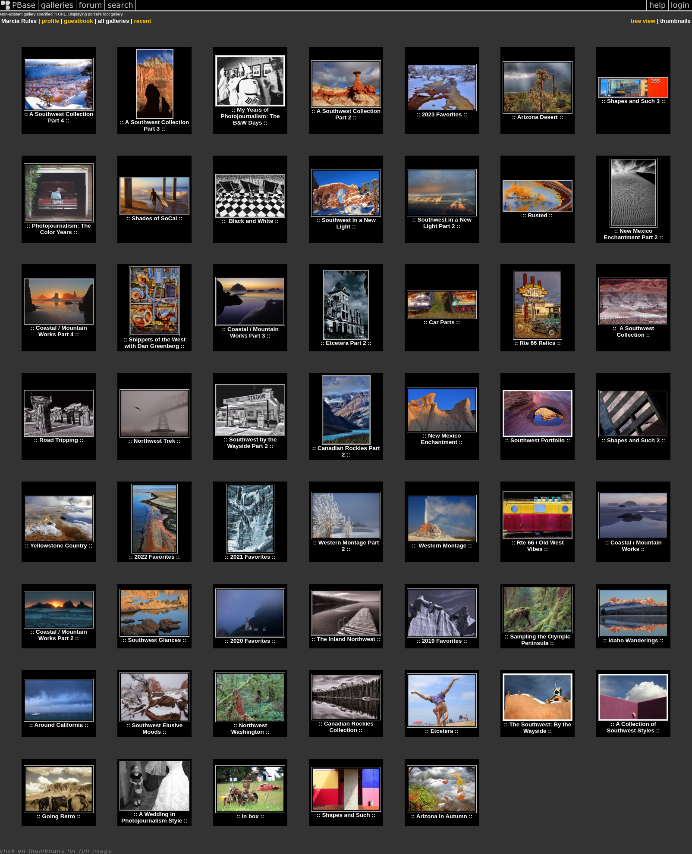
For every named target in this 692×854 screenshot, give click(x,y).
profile (50, 21)
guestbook (78, 21)
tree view (643, 21)
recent (142, 21)
